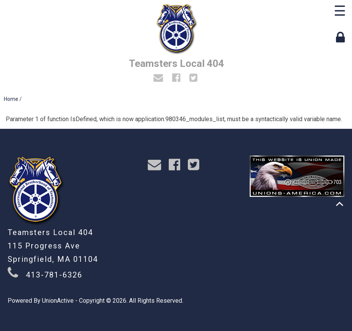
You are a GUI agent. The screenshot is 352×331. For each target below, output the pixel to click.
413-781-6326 (54, 274)
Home (11, 99)
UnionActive (58, 300)
